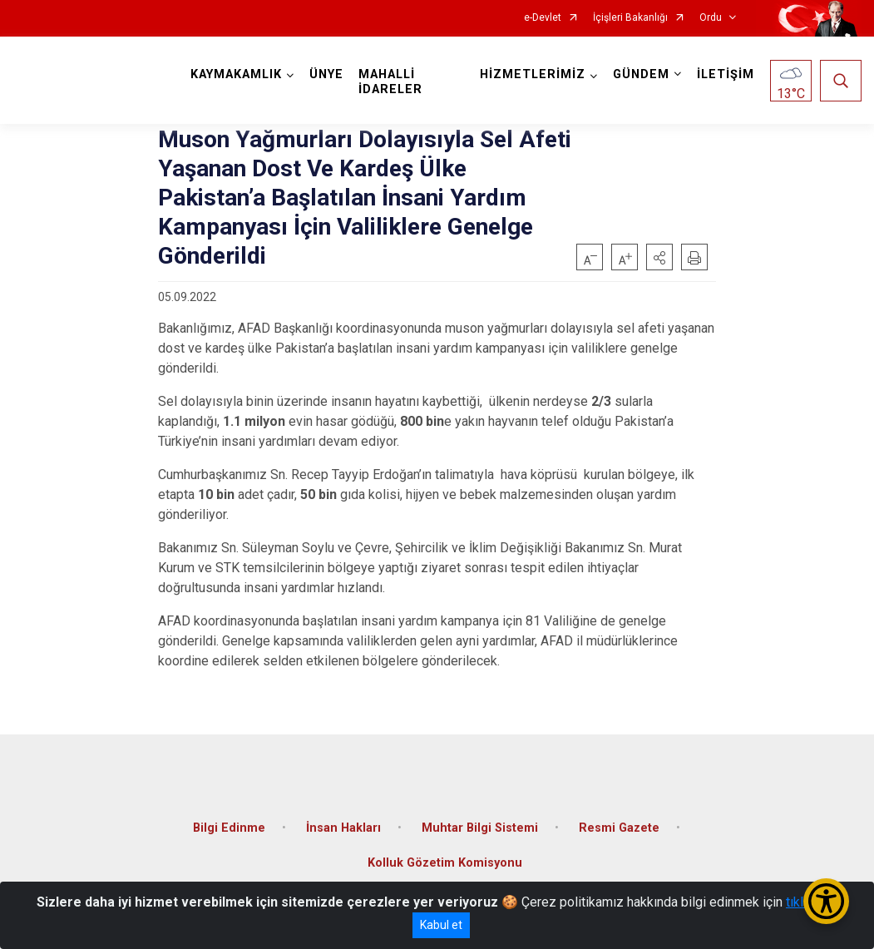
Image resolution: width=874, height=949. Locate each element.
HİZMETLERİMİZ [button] (532, 74)
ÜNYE (326, 74)
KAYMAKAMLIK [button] (236, 74)
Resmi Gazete (619, 828)
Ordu (710, 17)
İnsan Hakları (343, 828)
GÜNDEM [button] (641, 74)
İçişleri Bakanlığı (630, 17)
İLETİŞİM (725, 74)
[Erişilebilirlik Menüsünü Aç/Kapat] (826, 901)
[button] (659, 257)
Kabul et (441, 925)
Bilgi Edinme (229, 828)
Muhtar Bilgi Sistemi (480, 828)
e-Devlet (542, 17)
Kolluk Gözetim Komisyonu (445, 863)
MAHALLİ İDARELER (390, 81)
